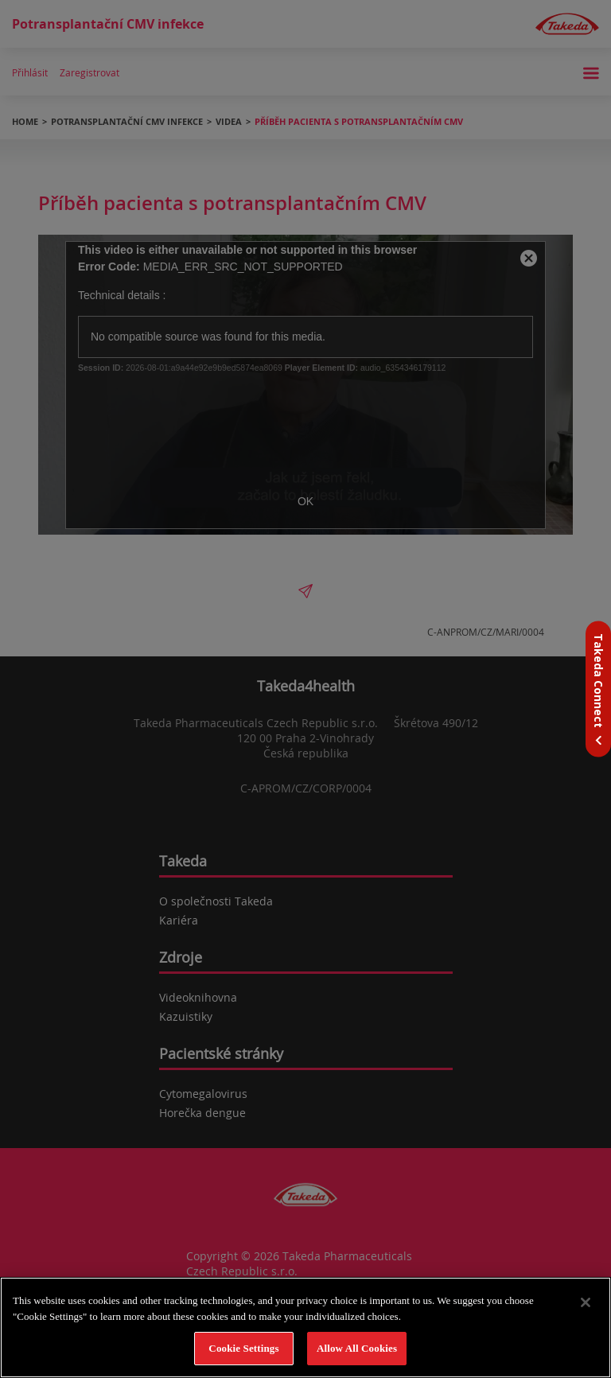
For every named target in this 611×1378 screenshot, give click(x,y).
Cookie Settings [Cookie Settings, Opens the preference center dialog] (243, 1348)
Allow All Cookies (357, 1348)
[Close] (585, 1302)
